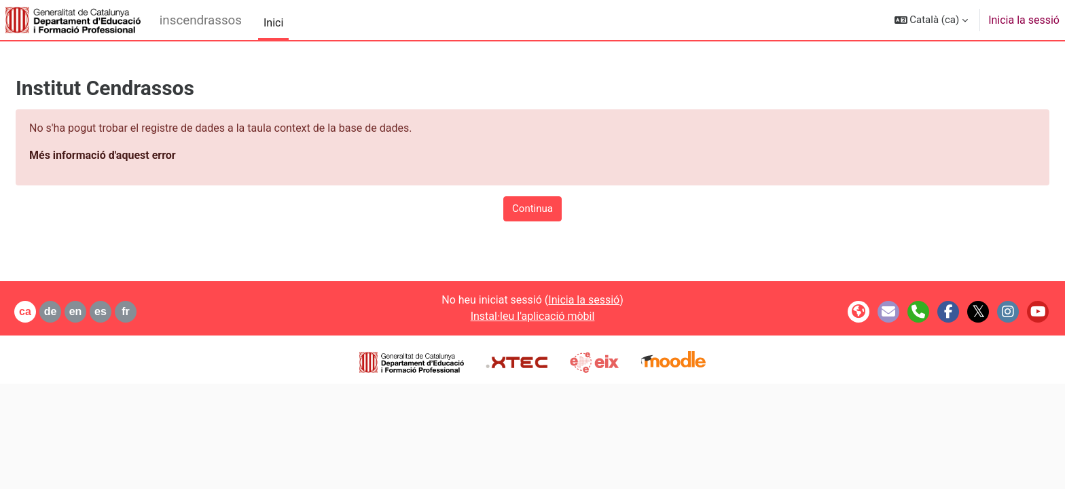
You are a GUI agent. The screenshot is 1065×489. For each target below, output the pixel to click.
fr (158, 311)
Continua (532, 208)
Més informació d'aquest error (135, 155)
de (83, 311)
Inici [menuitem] (273, 22)
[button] (931, 20)
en (108, 311)
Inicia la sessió (1024, 20)
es (133, 311)
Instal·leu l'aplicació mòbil (533, 316)
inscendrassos (201, 20)
